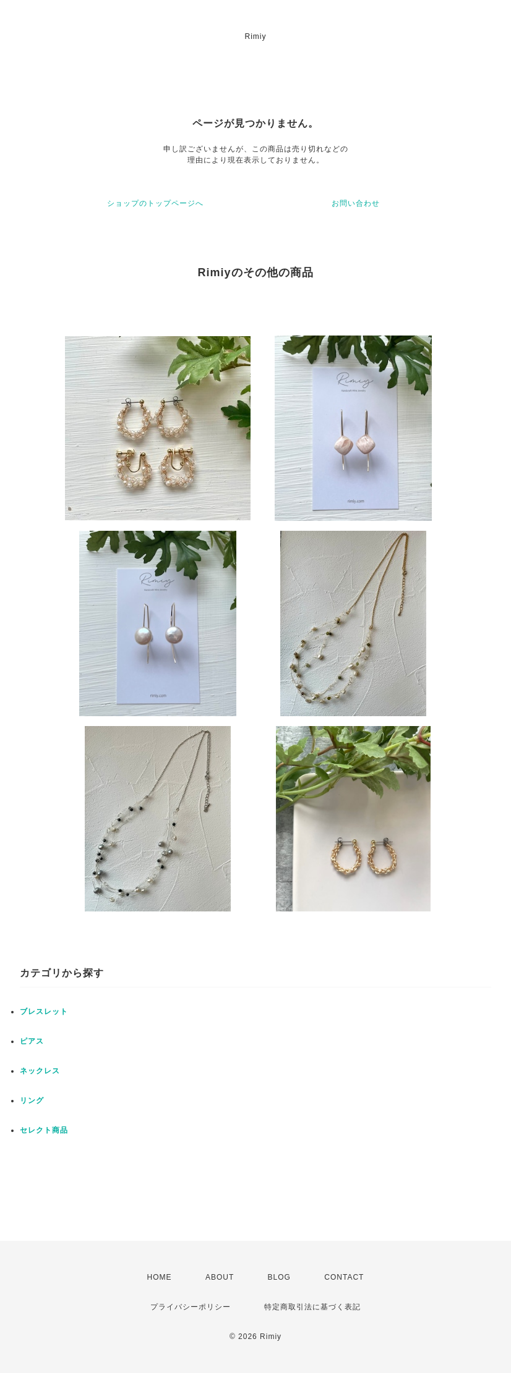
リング (32, 1100)
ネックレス (40, 1071)
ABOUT (219, 1277)
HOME (159, 1277)
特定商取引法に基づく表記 (312, 1307)
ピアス (32, 1041)
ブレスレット (44, 1011)
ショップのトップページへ (155, 203)
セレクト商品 (44, 1130)
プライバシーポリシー (190, 1307)
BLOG (279, 1277)
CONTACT (344, 1277)
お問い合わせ (356, 203)
